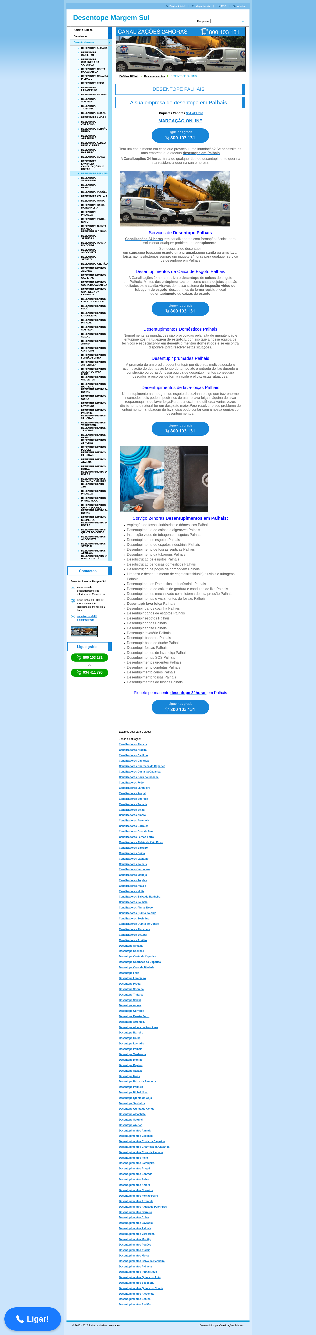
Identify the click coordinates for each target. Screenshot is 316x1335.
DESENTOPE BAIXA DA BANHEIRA (92, 206)
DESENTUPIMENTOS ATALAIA (93, 460)
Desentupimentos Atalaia (134, 1250)
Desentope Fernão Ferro (134, 1016)
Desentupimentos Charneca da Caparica (144, 1146)
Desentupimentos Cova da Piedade (141, 1152)
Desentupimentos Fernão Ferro (138, 1195)
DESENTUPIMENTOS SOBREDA (93, 328)
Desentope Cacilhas (131, 951)
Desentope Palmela (131, 1087)
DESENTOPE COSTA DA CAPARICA (93, 70)
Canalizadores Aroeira (133, 749)
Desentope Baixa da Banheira (137, 1081)
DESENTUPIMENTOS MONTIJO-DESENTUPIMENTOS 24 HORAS (93, 439)
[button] (32, 1319)
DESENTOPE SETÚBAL (88, 258)
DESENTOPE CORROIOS (88, 123)
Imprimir (241, 6)
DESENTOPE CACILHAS (88, 53)
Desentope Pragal (130, 983)
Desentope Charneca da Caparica (140, 962)
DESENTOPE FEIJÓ (92, 83)
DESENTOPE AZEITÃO (94, 263)
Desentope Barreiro (131, 1032)
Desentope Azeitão (130, 1125)
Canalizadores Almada (133, 744)
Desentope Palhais (130, 1049)
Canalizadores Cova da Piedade (139, 777)
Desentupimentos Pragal (134, 1168)
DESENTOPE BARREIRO (88, 151)
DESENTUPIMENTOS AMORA (93, 342)
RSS (223, 6)
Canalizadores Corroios (134, 826)
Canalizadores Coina (132, 853)
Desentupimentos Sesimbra (136, 1282)
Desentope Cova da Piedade (136, 967)
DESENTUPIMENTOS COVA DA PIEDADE (93, 300)
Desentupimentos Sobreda (135, 1174)
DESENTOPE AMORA (93, 117)
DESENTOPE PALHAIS (94, 173)
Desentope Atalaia (130, 1070)
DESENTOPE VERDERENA (89, 179)
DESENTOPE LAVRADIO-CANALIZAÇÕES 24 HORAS (92, 165)
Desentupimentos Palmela (135, 1266)
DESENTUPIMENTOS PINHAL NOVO (93, 499)
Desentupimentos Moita (134, 1255)
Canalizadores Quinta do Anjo (137, 913)
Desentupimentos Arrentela (136, 1201)
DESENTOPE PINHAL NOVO (93, 220)
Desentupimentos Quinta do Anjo (140, 1277)
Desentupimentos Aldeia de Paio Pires (143, 1206)
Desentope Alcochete (132, 1114)
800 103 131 (90, 657)
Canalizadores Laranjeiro (134, 787)
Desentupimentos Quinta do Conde (141, 1288)
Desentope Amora (130, 1005)
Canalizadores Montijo (133, 874)
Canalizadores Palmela (133, 902)
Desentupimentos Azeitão (135, 1304)
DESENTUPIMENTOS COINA (93, 397)
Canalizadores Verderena (134, 869)
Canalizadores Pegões (133, 880)
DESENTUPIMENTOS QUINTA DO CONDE (93, 531)
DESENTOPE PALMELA (88, 213)
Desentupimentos (154, 76)
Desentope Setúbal (131, 1119)
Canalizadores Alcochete (134, 929)
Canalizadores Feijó (131, 782)
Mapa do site (203, 6)
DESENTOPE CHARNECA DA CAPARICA (90, 62)
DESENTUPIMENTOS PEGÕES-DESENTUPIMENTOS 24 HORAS (93, 451)
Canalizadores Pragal (132, 793)
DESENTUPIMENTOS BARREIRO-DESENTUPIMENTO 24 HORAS (94, 388)
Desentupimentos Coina (134, 1217)
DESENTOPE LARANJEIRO (89, 88)
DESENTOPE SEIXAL (93, 113)
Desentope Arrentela (132, 1021)
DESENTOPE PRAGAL (94, 94)
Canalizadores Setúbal (133, 934)
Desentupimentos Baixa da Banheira (142, 1261)
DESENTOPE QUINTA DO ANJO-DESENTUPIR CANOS (94, 229)
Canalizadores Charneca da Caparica (142, 766)
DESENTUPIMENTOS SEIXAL (93, 335)
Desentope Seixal (130, 1000)
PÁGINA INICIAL (128, 76)
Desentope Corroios (131, 1010)
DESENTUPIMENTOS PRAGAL (93, 321)
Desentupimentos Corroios (136, 1190)
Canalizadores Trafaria (133, 804)
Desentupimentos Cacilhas (136, 1135)
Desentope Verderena (132, 1054)
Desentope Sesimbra (132, 1103)
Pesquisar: (203, 21)
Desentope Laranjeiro (132, 978)
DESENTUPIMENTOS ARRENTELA (93, 363)
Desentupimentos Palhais (135, 1228)
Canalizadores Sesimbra (134, 918)
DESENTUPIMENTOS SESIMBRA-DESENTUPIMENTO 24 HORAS (94, 521)
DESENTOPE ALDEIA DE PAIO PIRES (93, 144)
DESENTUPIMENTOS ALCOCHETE (93, 538)
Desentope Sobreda (131, 989)
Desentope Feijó (129, 972)
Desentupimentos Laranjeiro (136, 1163)
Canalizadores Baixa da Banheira (139, 896)
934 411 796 (194, 113)
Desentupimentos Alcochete (136, 1293)
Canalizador (81, 36)
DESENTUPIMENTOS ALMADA (93, 269)
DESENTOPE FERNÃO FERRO (94, 130)
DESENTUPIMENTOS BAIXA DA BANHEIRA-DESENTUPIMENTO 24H (94, 482)
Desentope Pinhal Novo (133, 1092)
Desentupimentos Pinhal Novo (138, 1271)
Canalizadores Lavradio (134, 858)
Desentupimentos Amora (134, 1185)
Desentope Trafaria (131, 994)
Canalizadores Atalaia (132, 885)
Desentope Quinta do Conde (136, 1108)
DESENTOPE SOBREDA (88, 100)
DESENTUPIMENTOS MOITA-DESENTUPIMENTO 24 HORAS (94, 470)
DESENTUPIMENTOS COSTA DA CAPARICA (94, 283)
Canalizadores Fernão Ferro (136, 837)
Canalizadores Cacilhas (133, 755)
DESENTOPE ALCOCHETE (89, 251)
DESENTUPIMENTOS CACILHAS (93, 276)
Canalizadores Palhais (133, 864)
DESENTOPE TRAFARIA (88, 107)
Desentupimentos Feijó (133, 1157)
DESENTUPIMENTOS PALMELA (93, 492)
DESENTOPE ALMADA (94, 48)
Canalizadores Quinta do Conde (139, 923)
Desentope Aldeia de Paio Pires (138, 1027)
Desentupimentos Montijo (135, 1239)
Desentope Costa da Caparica (137, 956)
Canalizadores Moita (131, 891)
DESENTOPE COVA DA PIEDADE (94, 77)
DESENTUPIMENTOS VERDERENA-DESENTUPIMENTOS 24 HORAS (93, 426)
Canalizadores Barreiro (133, 847)
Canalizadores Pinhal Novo (136, 907)
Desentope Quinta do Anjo (135, 1097)
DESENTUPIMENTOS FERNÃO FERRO (93, 356)
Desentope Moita (129, 1076)
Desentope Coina (129, 1038)
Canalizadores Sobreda (133, 798)
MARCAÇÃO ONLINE (180, 120)
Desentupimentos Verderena (136, 1233)
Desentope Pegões (130, 1065)
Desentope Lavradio (131, 1043)
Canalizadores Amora (132, 815)
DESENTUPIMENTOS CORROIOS (93, 349)
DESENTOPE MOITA (93, 200)
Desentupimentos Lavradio (136, 1222)
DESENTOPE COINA (93, 156)
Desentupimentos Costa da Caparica (142, 1141)
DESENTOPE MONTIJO (88, 186)
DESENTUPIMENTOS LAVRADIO (93, 404)
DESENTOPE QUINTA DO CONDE (93, 244)
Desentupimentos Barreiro (135, 1212)
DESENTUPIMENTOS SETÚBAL (93, 545)
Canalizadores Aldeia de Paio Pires (141, 842)
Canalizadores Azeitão (133, 940)
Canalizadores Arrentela (134, 820)
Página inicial (177, 6)
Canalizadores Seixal (132, 809)
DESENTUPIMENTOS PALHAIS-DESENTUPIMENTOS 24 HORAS (93, 414)
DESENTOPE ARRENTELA (88, 137)
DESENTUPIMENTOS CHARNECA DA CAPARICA (93, 292)
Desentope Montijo (130, 1059)
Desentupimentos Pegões (135, 1244)
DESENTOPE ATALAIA (94, 196)
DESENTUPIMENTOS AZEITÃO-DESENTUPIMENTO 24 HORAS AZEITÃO (94, 554)
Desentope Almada (131, 945)
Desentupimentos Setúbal (135, 1299)
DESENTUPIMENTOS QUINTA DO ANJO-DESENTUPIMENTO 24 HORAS (94, 509)
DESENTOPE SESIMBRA (88, 237)
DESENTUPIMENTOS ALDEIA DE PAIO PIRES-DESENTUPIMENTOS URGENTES (93, 374)
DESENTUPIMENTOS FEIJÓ (93, 307)
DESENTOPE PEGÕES (94, 192)
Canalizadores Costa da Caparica (139, 771)
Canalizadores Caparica (134, 760)
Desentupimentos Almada (135, 1130)
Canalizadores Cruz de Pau (136, 831)
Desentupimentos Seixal (134, 1179)
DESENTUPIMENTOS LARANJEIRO (93, 314)
